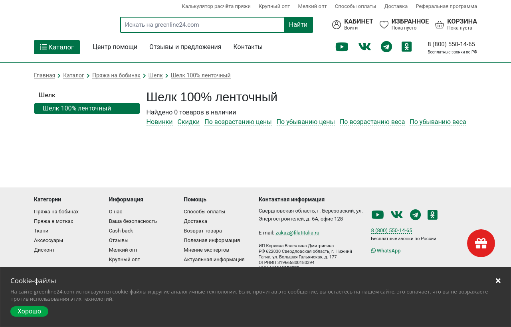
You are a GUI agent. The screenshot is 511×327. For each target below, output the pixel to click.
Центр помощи (115, 47)
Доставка (396, 6)
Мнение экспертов (206, 250)
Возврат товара (203, 231)
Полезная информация (212, 240)
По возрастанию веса (372, 122)
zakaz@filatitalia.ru (297, 233)
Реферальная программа (446, 6)
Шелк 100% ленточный (77, 108)
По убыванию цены (306, 122)
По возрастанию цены (237, 122)
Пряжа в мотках (53, 221)
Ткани (41, 231)
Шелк (47, 95)
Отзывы (119, 240)
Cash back (121, 231)
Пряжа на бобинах (56, 212)
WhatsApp (386, 251)
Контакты (248, 47)
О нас (116, 212)
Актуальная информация (214, 259)
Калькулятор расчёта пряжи (216, 6)
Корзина (462, 21)
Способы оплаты (355, 6)
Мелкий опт (312, 6)
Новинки (160, 122)
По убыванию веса (438, 122)
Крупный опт (274, 6)
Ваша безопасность (133, 221)
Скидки (189, 122)
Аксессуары (48, 240)
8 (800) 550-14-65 (451, 44)
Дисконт (44, 250)
